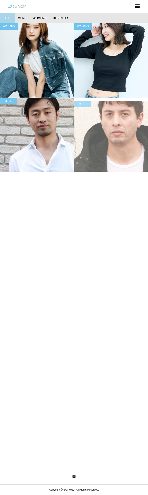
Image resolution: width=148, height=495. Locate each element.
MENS (82, 110)
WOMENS (83, 26)
